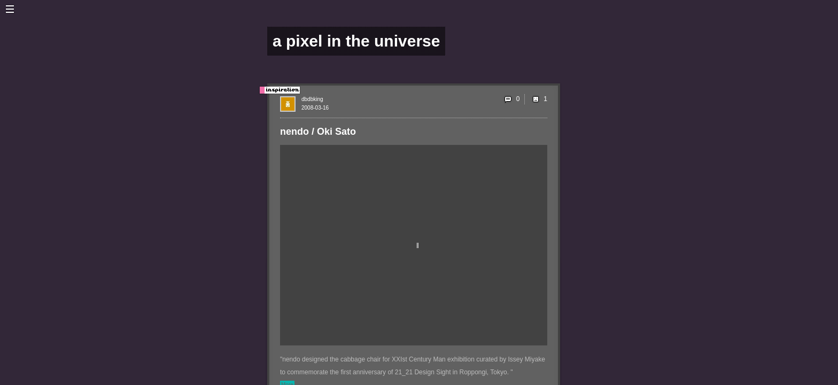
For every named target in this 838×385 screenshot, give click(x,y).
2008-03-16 (315, 108)
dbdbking (312, 99)
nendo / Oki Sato (318, 131)
